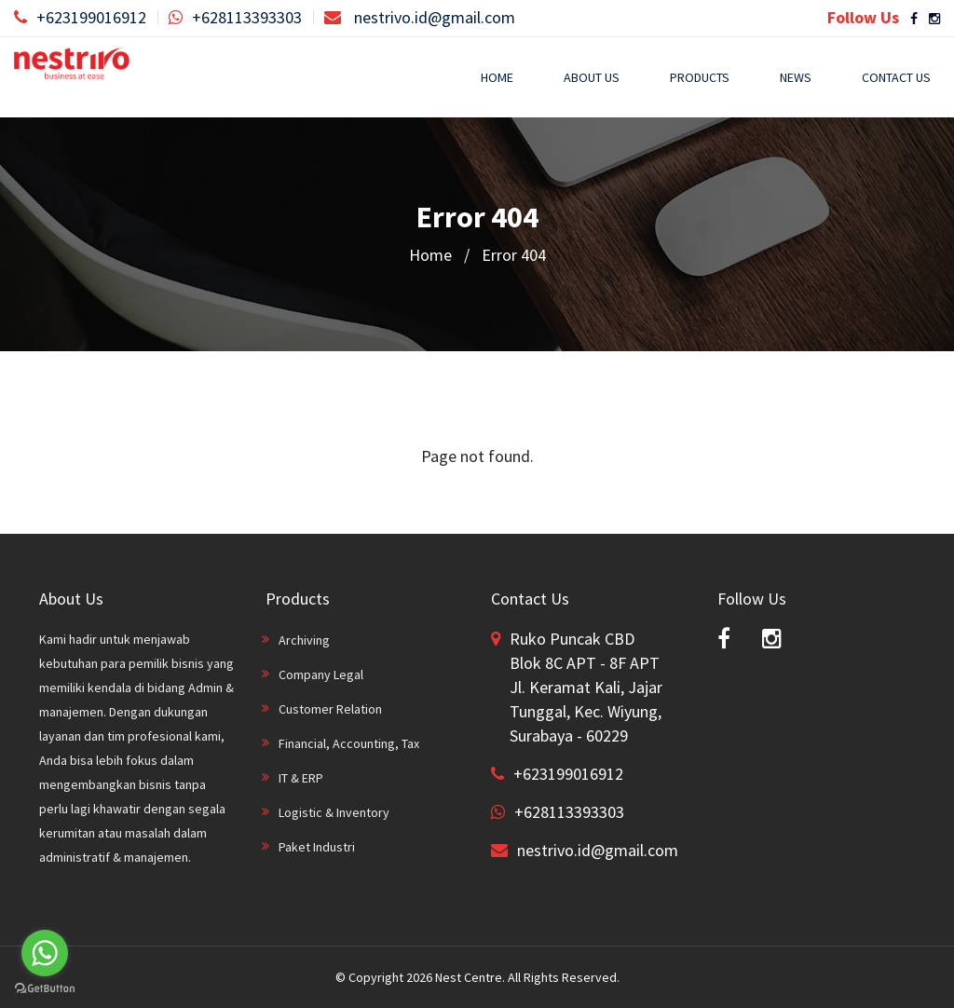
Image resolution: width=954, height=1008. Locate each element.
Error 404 (514, 255)
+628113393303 (235, 17)
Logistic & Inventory (334, 812)
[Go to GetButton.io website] (45, 989)
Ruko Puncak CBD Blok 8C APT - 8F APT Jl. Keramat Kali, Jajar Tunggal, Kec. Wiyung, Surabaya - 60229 (586, 687)
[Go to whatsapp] (44, 953)
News (795, 77)
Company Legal (321, 674)
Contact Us (896, 77)
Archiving (304, 640)
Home (497, 77)
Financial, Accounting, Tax (349, 743)
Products (699, 77)
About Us (592, 77)
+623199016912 (80, 17)
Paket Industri (317, 846)
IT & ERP (301, 778)
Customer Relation (330, 709)
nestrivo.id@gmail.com (419, 17)
